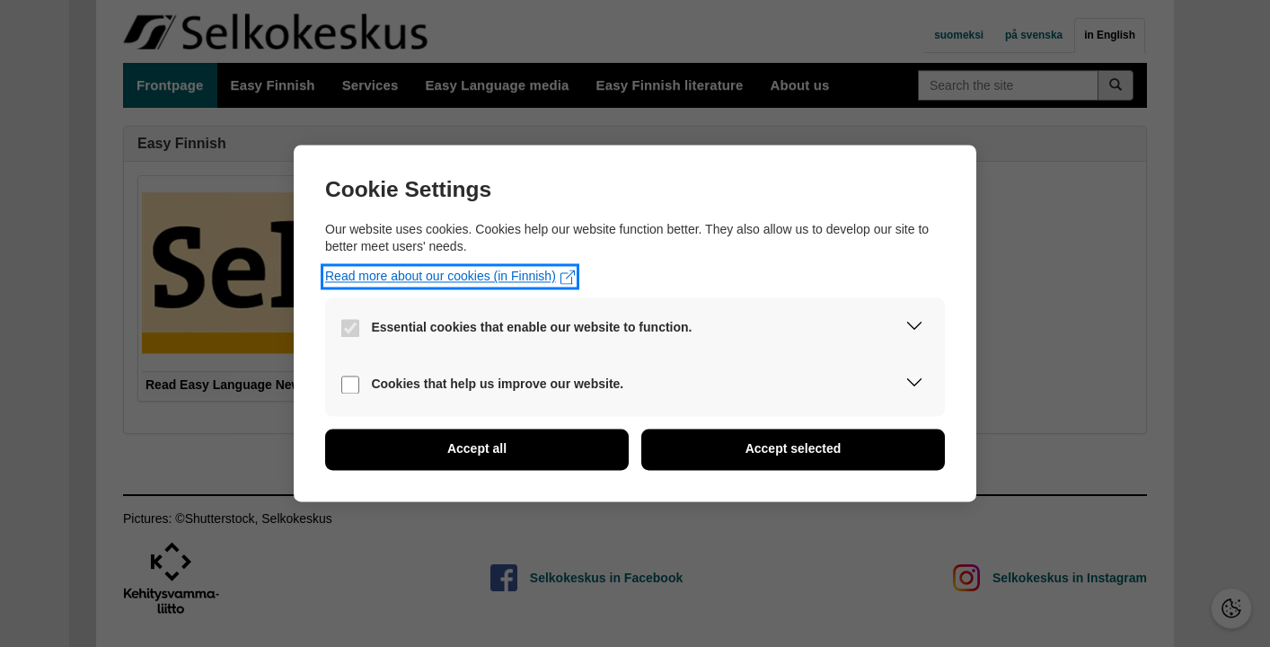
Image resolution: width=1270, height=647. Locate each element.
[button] (914, 330)
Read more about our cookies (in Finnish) (450, 277)
